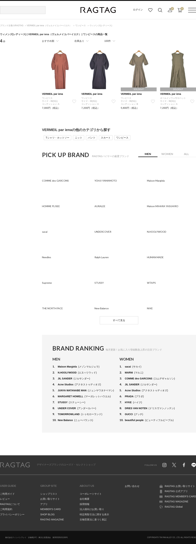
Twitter (174, 465)
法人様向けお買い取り (92, 509)
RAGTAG (15, 465)
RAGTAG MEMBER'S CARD (180, 496)
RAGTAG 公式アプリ (176, 491)
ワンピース (122, 137)
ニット (78, 137)
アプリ (44, 504)
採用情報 (84, 504)
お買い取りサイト (50, 498)
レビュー (5, 498)
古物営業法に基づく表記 (93, 519)
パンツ (91, 137)
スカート (106, 137)
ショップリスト (48, 493)
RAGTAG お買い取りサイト (180, 486)
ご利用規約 (6, 509)
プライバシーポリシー (12, 514)
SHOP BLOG (47, 514)
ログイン (138, 9)
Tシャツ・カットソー (57, 137)
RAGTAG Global (174, 506)
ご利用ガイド (7, 493)
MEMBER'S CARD (50, 509)
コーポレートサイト (91, 493)
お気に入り (150, 10)
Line (193, 465)
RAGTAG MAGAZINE (52, 519)
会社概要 (84, 498)
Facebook (184, 465)
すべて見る (119, 320)
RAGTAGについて (10, 504)
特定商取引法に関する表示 (94, 514)
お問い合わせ (132, 486)
